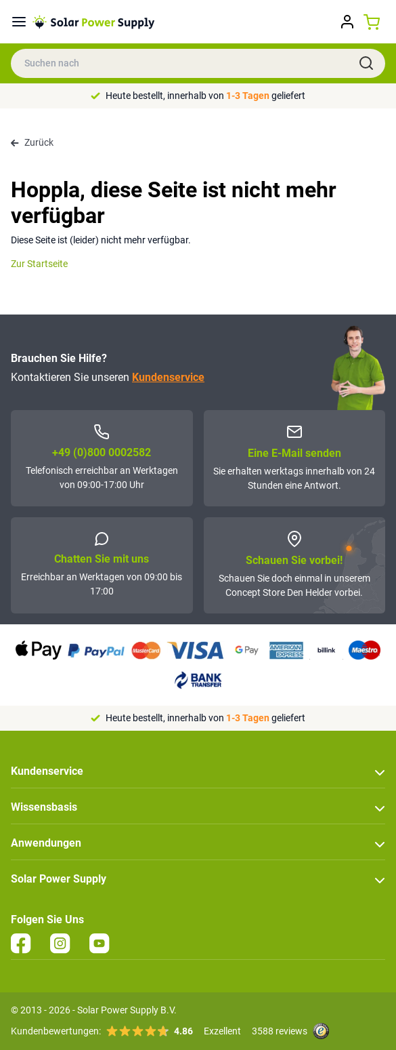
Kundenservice (168, 377)
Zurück (32, 142)
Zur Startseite (39, 263)
